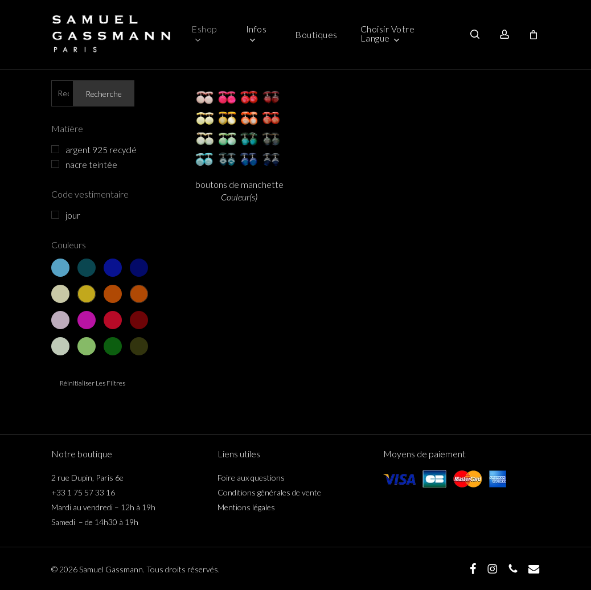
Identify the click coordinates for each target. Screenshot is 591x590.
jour (72, 215)
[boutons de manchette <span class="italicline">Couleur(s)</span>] (239, 125)
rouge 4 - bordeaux (139, 320)
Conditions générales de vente (269, 492)
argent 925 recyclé (101, 150)
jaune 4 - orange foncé (139, 294)
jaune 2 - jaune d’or (86, 294)
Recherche (103, 94)
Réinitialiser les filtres (92, 383)
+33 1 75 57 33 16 (83, 492)
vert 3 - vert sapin (113, 346)
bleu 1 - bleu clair (60, 268)
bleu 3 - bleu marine (113, 268)
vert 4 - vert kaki (139, 346)
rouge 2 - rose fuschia (86, 320)
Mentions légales (246, 507)
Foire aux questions (251, 477)
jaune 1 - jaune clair (60, 294)
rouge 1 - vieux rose (60, 320)
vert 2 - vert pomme (86, 346)
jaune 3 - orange (113, 294)
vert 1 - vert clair (60, 346)
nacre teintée (91, 164)
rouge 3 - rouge (113, 320)
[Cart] (533, 34)
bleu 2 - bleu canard (86, 268)
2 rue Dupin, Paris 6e (87, 477)
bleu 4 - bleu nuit (139, 268)
